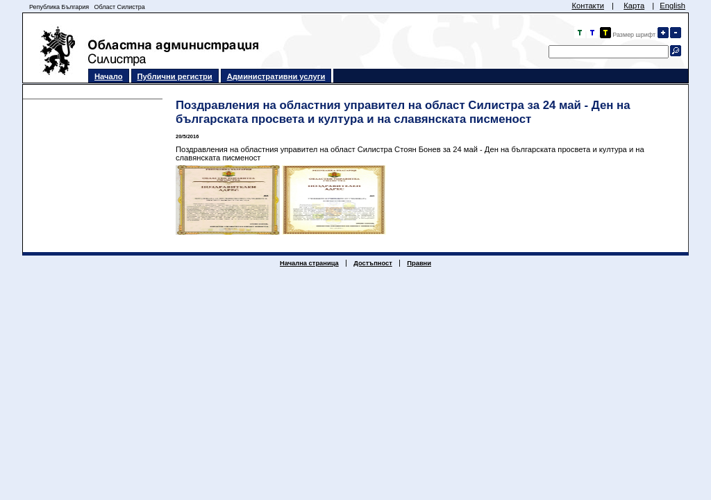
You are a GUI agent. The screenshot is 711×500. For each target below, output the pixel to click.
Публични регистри (174, 76)
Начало (108, 76)
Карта (634, 5)
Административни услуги (276, 76)
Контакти (587, 5)
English (672, 5)
